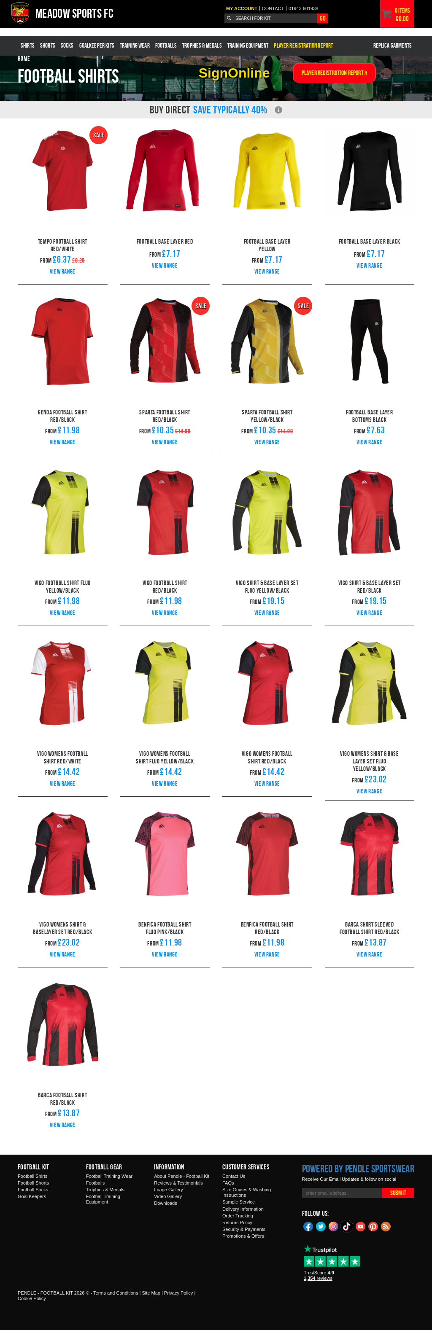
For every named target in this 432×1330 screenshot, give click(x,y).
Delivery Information (243, 1209)
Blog (386, 1226)
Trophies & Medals (202, 45)
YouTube (360, 1226)
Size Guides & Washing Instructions (246, 1192)
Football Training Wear (109, 1176)
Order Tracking (237, 1215)
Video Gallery (168, 1196)
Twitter (321, 1226)
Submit (398, 1192)
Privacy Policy (178, 1292)
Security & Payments (243, 1229)
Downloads (165, 1203)
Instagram (333, 1226)
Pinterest (373, 1226)
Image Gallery (168, 1189)
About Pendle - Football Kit (181, 1176)
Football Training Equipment (103, 1199)
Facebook (308, 1226)
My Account (241, 8)
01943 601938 (303, 8)
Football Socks (33, 1189)
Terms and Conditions (115, 1292)
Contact (273, 8)
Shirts (28, 45)
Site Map (151, 1292)
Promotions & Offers (243, 1236)
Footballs (166, 45)
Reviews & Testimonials (178, 1182)
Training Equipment (248, 45)
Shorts (47, 45)
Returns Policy (237, 1222)
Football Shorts (33, 1182)
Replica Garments (392, 45)
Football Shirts (32, 1176)
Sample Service (238, 1201)
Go (323, 18)
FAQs (228, 1182)
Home (24, 58)
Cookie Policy (32, 1298)
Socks (67, 45)
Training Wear (135, 45)
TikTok (347, 1226)
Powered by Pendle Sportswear (358, 1168)
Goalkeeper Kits (96, 45)
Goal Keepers (32, 1196)
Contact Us (233, 1176)
